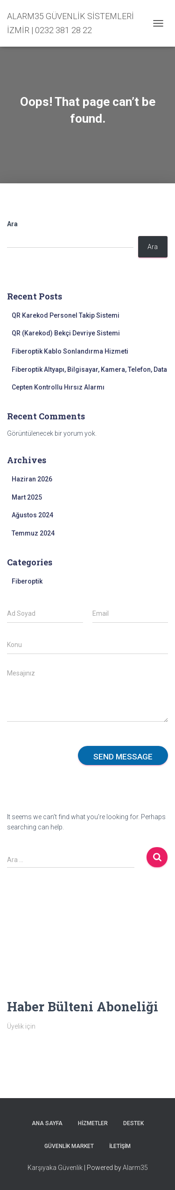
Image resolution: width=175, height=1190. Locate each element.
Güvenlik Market (69, 1146)
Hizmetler (93, 1123)
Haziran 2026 (32, 479)
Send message (123, 756)
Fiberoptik (27, 581)
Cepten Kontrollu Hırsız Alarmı (58, 387)
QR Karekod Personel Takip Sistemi (65, 315)
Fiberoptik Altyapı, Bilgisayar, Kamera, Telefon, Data (89, 369)
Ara (12, 224)
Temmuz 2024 (33, 533)
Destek (133, 1123)
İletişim (120, 1146)
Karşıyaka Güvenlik (55, 1167)
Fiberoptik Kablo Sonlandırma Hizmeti (70, 351)
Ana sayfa (47, 1123)
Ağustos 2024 (32, 515)
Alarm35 (135, 1167)
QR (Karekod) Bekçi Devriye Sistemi (66, 333)
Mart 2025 (27, 497)
